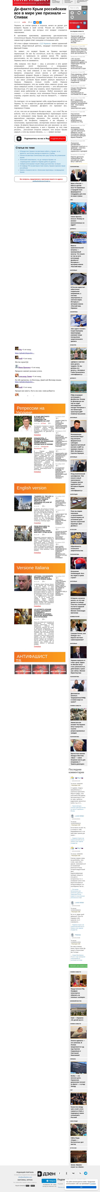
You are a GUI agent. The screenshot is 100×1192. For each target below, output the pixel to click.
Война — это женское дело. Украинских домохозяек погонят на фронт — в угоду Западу (78, 1081)
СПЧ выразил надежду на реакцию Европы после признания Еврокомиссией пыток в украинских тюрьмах (61, 473)
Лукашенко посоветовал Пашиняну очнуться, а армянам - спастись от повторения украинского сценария (79, 147)
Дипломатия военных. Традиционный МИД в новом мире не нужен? (78, 698)
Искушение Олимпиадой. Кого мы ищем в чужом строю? (77, 574)
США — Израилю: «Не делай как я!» (77, 1019)
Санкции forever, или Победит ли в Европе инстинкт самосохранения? (78, 637)
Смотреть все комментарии (79, 966)
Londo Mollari (77, 816)
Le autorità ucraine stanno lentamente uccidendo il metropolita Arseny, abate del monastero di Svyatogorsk (43, 613)
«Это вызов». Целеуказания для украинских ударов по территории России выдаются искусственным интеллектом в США (79, 63)
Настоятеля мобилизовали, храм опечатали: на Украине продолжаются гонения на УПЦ (78, 118)
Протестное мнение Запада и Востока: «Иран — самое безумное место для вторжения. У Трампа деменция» (78, 759)
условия (93, 1183)
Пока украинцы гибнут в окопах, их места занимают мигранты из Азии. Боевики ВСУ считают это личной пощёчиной (79, 78)
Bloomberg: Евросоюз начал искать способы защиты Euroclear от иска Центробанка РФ (79, 50)
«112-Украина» (45, 44)
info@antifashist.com (25, 1177)
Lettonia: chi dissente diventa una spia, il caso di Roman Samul (43, 577)
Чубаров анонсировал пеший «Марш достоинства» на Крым (40, 164)
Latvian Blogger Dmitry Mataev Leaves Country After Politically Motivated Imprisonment (61, 535)
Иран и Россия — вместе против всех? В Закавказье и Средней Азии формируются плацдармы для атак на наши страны (78, 190)
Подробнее (37, 435)
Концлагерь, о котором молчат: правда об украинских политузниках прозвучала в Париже (43, 441)
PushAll (60, 1184)
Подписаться (58, 139)
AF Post (43, 423)
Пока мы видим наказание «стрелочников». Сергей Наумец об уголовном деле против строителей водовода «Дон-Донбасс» (78, 518)
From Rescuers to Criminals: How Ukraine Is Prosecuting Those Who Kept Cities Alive (43, 529)
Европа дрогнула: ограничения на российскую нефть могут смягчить (78, 159)
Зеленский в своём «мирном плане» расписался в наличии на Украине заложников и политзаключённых (62, 457)
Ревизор (76, 935)
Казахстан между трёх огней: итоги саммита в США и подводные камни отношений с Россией (77, 1112)
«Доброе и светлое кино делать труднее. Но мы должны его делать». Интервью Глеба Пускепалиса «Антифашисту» (78, 368)
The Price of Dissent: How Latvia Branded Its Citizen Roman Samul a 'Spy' (60, 503)
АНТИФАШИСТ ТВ (32, 658)
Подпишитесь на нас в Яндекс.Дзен (40, 139)
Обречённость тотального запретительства (77, 548)
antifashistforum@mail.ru (41, 181)
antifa (24, 22)
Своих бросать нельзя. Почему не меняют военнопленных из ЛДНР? (77, 221)
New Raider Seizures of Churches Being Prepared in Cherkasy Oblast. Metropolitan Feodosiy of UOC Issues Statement (61, 552)
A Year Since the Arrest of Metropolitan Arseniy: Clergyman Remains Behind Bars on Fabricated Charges (61, 519)
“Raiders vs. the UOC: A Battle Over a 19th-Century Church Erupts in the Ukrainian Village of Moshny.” (43, 500)
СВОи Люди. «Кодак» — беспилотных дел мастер (77, 1141)
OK (81, 1187)
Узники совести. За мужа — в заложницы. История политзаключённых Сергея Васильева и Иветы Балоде (62, 424)
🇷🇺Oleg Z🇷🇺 (77, 778)
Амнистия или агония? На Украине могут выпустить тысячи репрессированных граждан (78, 728)
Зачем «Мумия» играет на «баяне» (77, 1166)
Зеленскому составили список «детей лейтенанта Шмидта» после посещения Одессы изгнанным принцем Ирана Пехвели (78, 132)
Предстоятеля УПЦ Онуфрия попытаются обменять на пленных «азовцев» (78, 993)
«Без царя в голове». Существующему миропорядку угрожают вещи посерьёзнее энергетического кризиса (78, 335)
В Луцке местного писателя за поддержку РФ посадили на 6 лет (42, 419)
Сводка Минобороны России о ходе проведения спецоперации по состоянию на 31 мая (79, 91)
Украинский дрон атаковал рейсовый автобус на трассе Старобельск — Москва (78, 39)
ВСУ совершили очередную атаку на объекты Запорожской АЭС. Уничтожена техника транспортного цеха (79, 104)
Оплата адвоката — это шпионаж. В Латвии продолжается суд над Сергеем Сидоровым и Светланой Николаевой (78, 1048)
